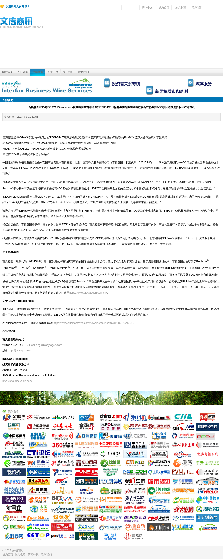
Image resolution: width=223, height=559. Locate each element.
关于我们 (68, 72)
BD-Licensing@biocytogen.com (43, 345)
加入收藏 (180, 7)
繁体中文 (147, 7)
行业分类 (53, 72)
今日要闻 (22, 72)
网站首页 (7, 72)
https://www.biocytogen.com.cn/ (88, 292)
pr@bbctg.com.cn (21, 350)
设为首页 (164, 7)
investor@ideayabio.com (17, 381)
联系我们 (197, 7)
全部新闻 (38, 72)
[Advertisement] (188, 40)
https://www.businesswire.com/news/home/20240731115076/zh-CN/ (94, 323)
